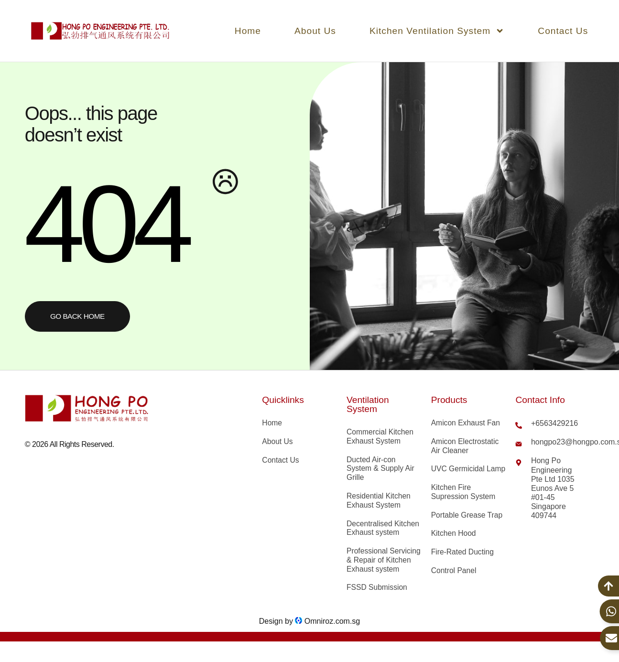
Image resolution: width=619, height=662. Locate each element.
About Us (315, 31)
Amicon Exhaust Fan (466, 423)
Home (248, 31)
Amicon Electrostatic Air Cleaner (465, 446)
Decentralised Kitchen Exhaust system (384, 529)
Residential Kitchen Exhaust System (379, 501)
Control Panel (454, 582)
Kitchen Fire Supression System (464, 502)
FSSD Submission (378, 600)
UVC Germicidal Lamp (458, 474)
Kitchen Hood (454, 544)
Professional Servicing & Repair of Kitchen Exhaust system (382, 567)
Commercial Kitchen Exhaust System (381, 436)
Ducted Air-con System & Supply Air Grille (381, 469)
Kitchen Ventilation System (436, 31)
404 (104, 223)
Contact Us (563, 31)
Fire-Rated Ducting (463, 563)
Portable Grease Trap (467, 525)
